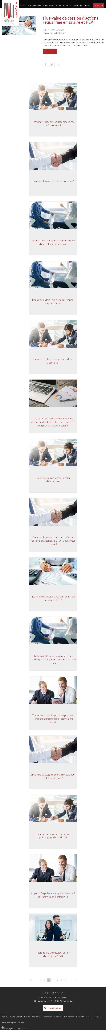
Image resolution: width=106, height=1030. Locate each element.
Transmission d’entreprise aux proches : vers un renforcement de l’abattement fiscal (53, 719)
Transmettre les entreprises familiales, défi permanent (53, 123)
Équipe (58, 5)
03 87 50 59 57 (45, 1000)
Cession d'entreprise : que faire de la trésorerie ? (53, 361)
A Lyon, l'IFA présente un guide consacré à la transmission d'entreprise (53, 895)
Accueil (23, 5)
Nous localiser (54, 1008)
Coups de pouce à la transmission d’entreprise (53, 479)
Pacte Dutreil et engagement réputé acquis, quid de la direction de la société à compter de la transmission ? (53, 422)
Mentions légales (9, 1022)
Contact (88, 5)
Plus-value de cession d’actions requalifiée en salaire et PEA (53, 598)
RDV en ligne (98, 5)
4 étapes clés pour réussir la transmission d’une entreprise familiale (53, 242)
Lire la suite (49, 51)
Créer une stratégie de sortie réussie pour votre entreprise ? (53, 776)
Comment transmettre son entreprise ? (53, 181)
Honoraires (77, 5)
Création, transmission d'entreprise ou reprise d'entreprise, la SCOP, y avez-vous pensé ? (53, 541)
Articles (21, 1022)
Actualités (67, 5)
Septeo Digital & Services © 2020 (15, 1028)
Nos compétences (34, 5)
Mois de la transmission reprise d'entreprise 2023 (53, 954)
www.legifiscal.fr (58, 33)
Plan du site (98, 1017)
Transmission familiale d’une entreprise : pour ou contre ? (53, 301)
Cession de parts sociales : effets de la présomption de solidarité (53, 835)
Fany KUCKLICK (83, 1017)
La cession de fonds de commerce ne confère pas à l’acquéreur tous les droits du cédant (53, 659)
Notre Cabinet (48, 5)
